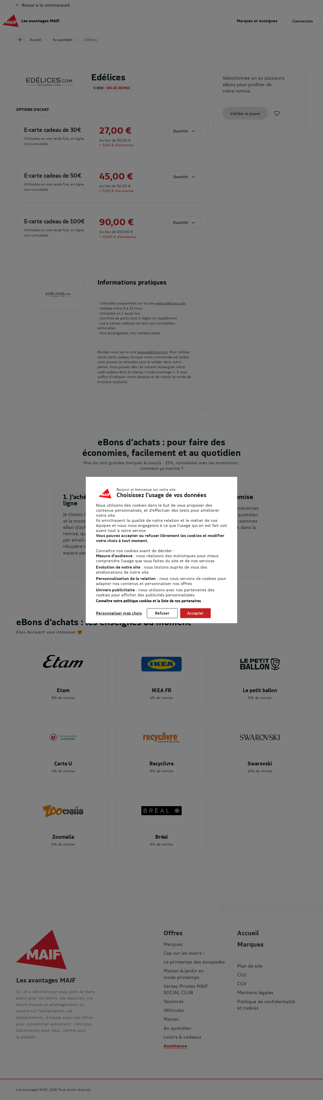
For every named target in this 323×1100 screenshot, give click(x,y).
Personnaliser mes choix (119, 613)
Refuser (162, 613)
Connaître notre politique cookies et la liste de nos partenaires (148, 601)
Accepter (195, 613)
